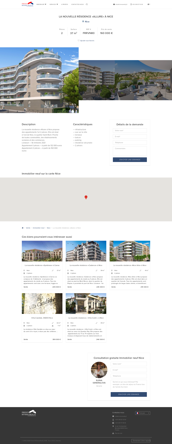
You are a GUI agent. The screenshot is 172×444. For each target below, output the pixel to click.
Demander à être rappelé (141, 441)
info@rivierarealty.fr (120, 4)
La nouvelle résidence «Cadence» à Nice (86, 265)
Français (142, 413)
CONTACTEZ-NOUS (77, 4)
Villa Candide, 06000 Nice (42, 318)
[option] (28, 80)
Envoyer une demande (129, 160)
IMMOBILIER (41, 4)
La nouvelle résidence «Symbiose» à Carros (42, 265)
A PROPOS (64, 4)
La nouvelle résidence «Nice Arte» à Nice (129, 265)
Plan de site (118, 433)
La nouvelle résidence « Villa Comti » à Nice (86, 318)
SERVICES (54, 4)
